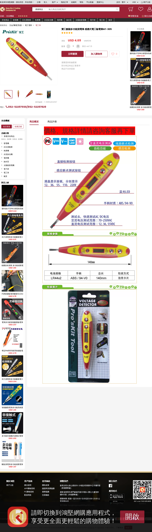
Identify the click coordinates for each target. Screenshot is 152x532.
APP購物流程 (29, 488)
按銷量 (9, 139)
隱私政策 (45, 485)
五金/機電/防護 (15, 25)
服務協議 (45, 491)
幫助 (81, 2)
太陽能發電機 (80, 20)
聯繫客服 (133, 16)
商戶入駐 (146, 2)
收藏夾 (74, 2)
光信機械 (10, 16)
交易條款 (45, 495)
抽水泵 (69, 20)
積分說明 (27, 485)
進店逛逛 (6, 126)
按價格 (20, 139)
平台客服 (89, 2)
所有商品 (5, 20)
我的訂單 (64, 2)
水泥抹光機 (48, 20)
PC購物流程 (29, 491)
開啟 (132, 517)
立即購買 (72, 53)
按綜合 (3, 139)
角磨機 (37, 20)
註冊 (39, 2)
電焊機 (59, 20)
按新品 (14, 139)
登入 (45, 2)
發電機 (15, 20)
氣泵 (110, 20)
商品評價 (52, 121)
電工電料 (28, 25)
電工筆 (102, 20)
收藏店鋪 (18, 126)
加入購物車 (96, 53)
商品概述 (34, 121)
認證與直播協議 (48, 488)
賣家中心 (100, 2)
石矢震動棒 (26, 20)
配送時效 (27, 495)
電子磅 (92, 20)
